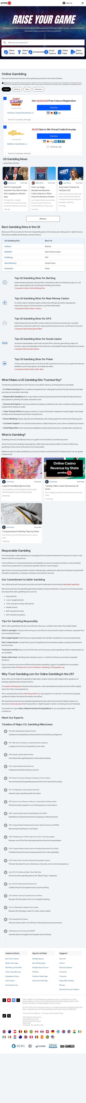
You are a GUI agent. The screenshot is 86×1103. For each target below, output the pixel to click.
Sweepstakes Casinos (12, 976)
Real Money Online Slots (13, 967)
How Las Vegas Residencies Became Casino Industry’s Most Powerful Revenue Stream (42, 192)
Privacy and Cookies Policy (53, 1013)
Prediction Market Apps (40, 976)
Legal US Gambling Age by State (16, 486)
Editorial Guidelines (65, 967)
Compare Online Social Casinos (26, 349)
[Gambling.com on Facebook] (13, 1005)
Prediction (38, 89)
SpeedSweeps (10, 263)
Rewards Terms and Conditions (69, 989)
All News (43, 219)
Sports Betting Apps (38, 963)
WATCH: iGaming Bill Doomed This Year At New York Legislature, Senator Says (15, 192)
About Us (62, 959)
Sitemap (62, 985)
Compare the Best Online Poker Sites (29, 369)
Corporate (62, 976)
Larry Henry (12, 183)
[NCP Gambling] (18, 1046)
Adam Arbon (40, 183)
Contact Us (63, 972)
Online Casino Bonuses (13, 972)
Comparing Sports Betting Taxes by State (20, 531)
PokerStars (9, 268)
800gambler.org (57, 667)
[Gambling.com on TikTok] (4, 1021)
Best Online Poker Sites (40, 981)
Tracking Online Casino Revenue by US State (61, 487)
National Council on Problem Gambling (34, 667)
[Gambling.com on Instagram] (18, 1005)
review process (16, 704)
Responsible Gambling (66, 981)
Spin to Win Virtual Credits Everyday (54, 129)
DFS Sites (35, 972)
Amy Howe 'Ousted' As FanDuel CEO (69, 189)
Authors (62, 963)
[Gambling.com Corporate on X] (9, 1021)
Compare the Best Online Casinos (27, 308)
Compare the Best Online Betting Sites (29, 288)
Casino (6, 89)
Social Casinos (10, 981)
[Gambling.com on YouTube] (9, 1005)
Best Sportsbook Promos (40, 967)
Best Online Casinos (12, 959)
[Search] (43, 42)
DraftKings (9, 257)
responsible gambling (70, 584)
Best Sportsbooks (38, 959)
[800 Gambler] (67, 1046)
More (79, 84)
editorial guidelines (30, 693)
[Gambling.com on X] (4, 1005)
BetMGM (8, 252)
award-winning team (13, 686)
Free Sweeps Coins (11, 985)
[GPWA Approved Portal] (53, 1046)
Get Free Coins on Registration (54, 100)
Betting (17, 89)
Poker (27, 89)
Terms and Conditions (31, 1013)
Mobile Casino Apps (11, 963)
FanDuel (8, 246)
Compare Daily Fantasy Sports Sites (28, 329)
